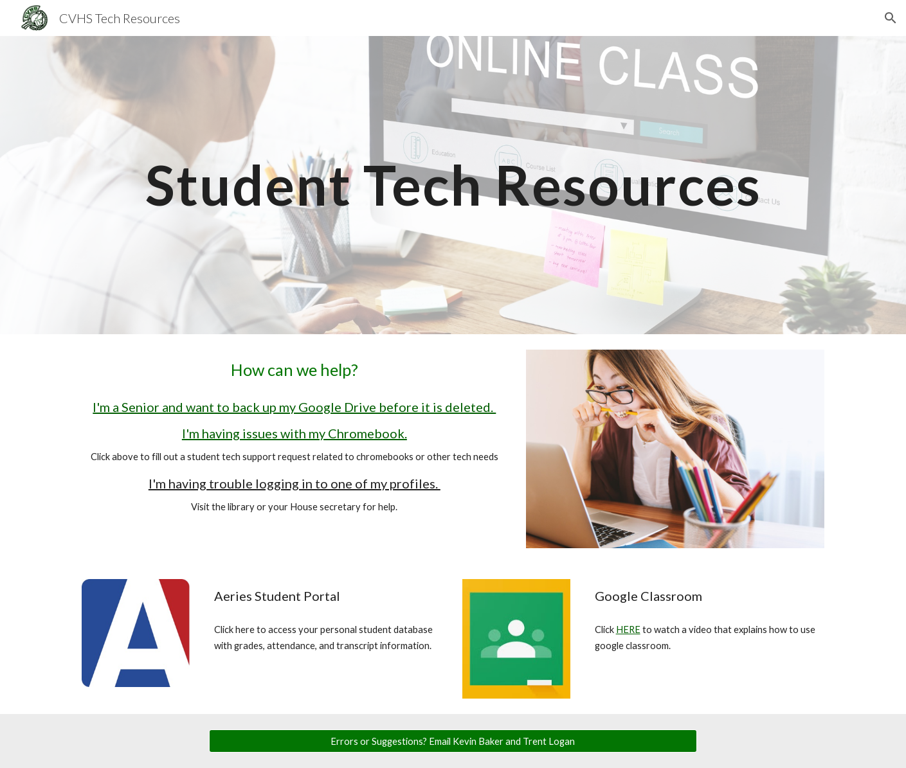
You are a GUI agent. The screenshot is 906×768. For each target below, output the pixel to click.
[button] (890, 18)
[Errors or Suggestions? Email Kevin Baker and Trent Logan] (453, 741)
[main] (453, 184)
